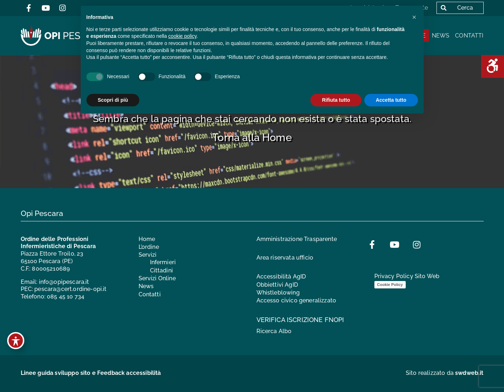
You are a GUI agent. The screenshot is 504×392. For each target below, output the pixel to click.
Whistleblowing (278, 292)
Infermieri (163, 262)
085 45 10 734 (65, 296)
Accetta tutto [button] (391, 100)
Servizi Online (157, 278)
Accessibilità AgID (281, 276)
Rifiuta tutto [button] (336, 100)
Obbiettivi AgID (277, 284)
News (441, 35)
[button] (414, 17)
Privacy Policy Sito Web (407, 276)
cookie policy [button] (182, 36)
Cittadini (161, 270)
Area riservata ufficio (285, 258)
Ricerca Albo (274, 331)
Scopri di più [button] (113, 100)
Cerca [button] (455, 7)
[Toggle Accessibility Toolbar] (15, 340)
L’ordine (149, 246)
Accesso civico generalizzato (296, 300)
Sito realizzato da (445, 373)
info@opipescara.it (64, 281)
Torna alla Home (251, 137)
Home (147, 239)
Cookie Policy (390, 284)
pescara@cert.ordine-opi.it (70, 289)
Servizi (148, 255)
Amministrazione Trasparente (296, 239)
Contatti (469, 35)
